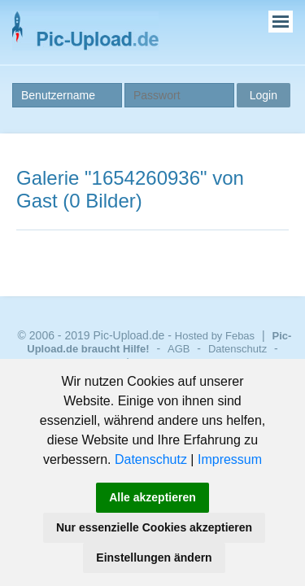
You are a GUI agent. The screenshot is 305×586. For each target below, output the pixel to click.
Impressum (230, 459)
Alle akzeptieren (152, 497)
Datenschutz (151, 459)
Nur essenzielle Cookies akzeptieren (154, 527)
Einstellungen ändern (153, 557)
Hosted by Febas (215, 336)
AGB (179, 349)
